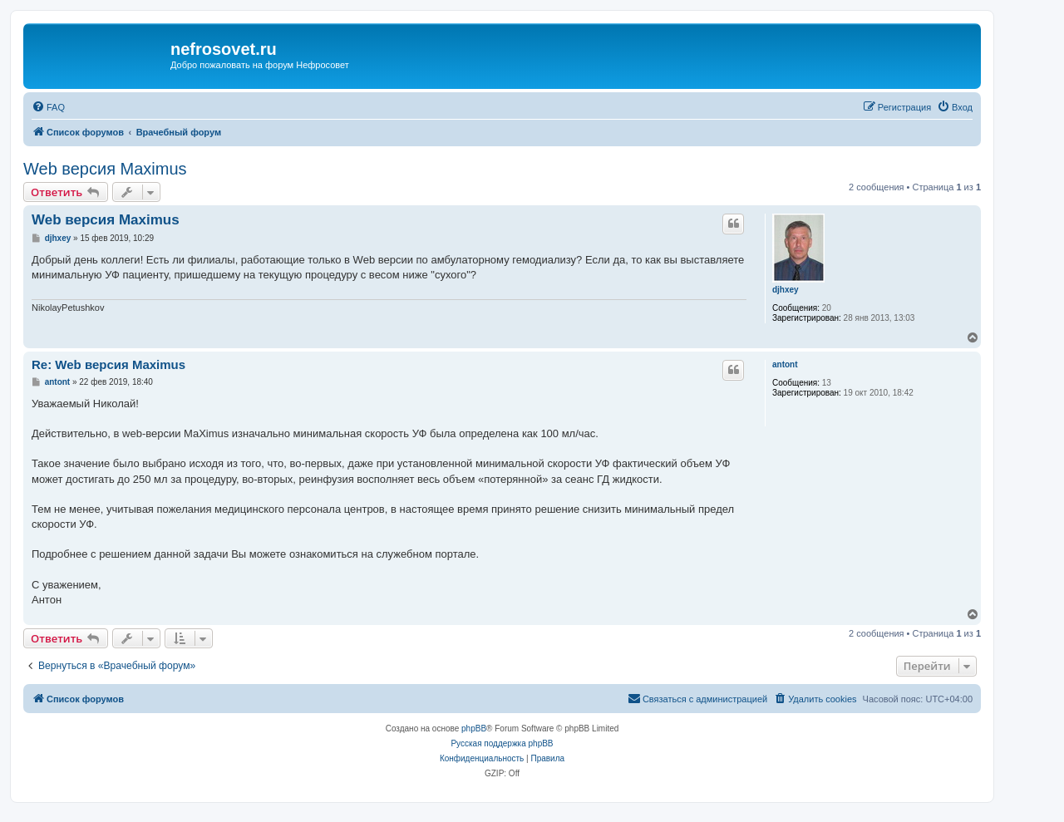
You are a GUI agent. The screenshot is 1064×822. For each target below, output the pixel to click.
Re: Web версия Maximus (108, 364)
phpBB (473, 728)
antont (785, 364)
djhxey (785, 289)
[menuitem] (48, 107)
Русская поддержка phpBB (502, 743)
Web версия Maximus (105, 169)
